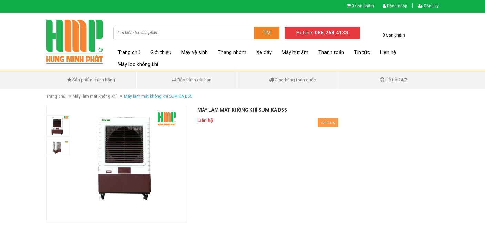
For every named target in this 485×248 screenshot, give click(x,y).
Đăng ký (428, 5)
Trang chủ (129, 52)
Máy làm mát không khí (95, 96)
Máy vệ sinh (194, 52)
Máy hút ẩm (295, 52)
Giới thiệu (160, 52)
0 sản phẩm (363, 5)
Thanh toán (331, 52)
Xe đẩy (264, 52)
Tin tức (362, 52)
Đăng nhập (395, 5)
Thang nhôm (232, 52)
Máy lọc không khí (138, 64)
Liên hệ (388, 52)
